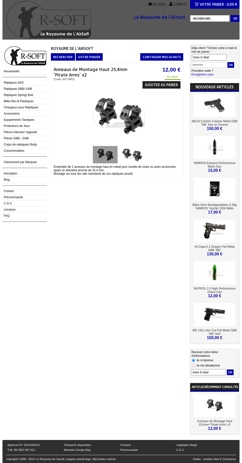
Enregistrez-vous (202, 74)
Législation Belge (187, 444)
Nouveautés (12, 71)
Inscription (10, 173)
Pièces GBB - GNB (16, 138)
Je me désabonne (208, 365)
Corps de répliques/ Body (20, 144)
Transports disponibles (77, 444)
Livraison (10, 209)
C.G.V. (8, 203)
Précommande (13, 197)
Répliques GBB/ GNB (18, 89)
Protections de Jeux (17, 126)
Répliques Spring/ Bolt (18, 95)
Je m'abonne (204, 360)
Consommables (14, 150)
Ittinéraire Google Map (77, 449)
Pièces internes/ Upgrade (20, 132)
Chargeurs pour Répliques (21, 107)
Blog (7, 179)
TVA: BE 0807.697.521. (21, 449)
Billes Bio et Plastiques (19, 101)
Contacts (125, 444)
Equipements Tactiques (19, 120)
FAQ (7, 216)
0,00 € (232, 4)
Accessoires (12, 113)
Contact (9, 191)
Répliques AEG (14, 82)
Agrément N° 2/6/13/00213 (23, 444)
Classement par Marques (20, 162)
